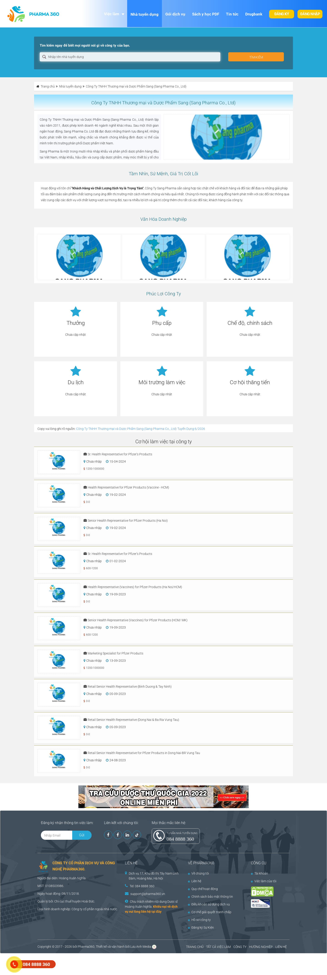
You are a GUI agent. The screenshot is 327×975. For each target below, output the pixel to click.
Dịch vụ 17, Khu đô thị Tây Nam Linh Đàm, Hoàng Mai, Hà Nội (154, 876)
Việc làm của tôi (263, 881)
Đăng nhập (310, 14)
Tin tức (232, 14)
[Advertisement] (82, 963)
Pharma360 (86, 946)
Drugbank (253, 14)
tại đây (156, 911)
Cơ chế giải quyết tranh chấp (209, 912)
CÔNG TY (239, 947)
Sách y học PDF (205, 14)
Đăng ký (281, 14)
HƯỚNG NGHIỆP (261, 947)
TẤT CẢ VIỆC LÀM (218, 947)
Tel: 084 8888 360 (142, 886)
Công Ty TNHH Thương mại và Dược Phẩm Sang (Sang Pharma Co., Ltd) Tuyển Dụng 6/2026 (140, 429)
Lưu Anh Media (140, 946)
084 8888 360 (180, 839)
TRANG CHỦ (194, 947)
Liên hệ (194, 881)
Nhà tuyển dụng (145, 14)
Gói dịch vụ (175, 14)
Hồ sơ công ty (199, 920)
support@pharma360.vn (147, 894)
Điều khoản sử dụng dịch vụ (209, 904)
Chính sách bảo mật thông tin (210, 896)
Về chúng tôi (198, 873)
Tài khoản (259, 873)
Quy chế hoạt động (203, 889)
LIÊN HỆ (281, 947)
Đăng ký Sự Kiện (201, 927)
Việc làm (111, 14)
